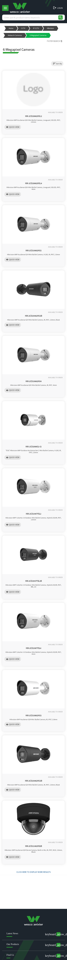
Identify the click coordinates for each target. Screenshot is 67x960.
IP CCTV (36, 28)
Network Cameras (15, 35)
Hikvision (50, 28)
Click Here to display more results (33, 872)
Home (11, 28)
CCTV (23, 28)
